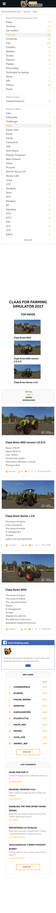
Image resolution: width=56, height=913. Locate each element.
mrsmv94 (19, 706)
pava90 (18, 731)
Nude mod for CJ (18, 772)
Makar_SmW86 (22, 700)
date (28, 395)
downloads (29, 400)
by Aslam (13, 820)
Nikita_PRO (20, 725)
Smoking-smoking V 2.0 (22, 790)
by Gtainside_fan (17, 837)
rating (29, 398)
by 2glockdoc (15, 782)
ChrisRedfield (22, 687)
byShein (18, 693)
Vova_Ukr (19, 737)
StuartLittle (21, 718)
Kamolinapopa (22, 712)
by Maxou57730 (17, 858)
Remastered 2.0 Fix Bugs (23, 828)
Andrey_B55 (20, 744)
